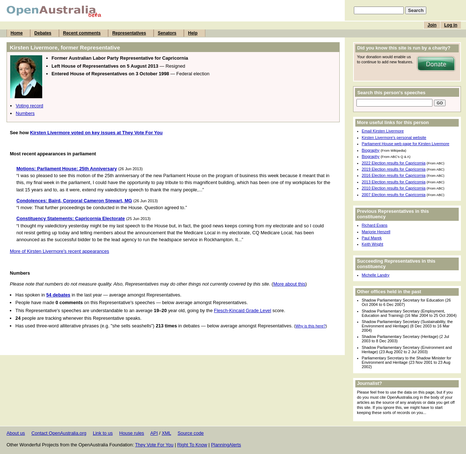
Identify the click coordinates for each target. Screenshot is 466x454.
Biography (371, 150)
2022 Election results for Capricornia (394, 163)
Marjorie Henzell (376, 232)
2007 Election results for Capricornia (394, 194)
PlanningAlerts (226, 444)
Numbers (25, 113)
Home (17, 33)
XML (166, 433)
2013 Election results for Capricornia (394, 182)
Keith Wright (372, 244)
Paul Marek (372, 238)
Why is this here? (310, 326)
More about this (289, 284)
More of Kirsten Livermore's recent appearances (59, 251)
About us (16, 433)
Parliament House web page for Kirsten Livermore (406, 144)
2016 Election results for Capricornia (394, 175)
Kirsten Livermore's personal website (394, 137)
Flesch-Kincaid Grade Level (242, 310)
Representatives (129, 33)
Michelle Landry (376, 275)
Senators (167, 33)
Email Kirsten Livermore (383, 131)
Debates (42, 33)
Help (192, 33)
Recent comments (81, 33)
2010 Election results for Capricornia (394, 188)
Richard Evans (375, 225)
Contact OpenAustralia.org (58, 433)
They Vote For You (154, 444)
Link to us (103, 433)
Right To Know (192, 444)
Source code (191, 433)
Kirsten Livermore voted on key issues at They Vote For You (96, 132)
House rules (131, 433)
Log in (450, 25)
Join (432, 25)
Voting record (29, 105)
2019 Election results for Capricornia (394, 169)
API (154, 433)
